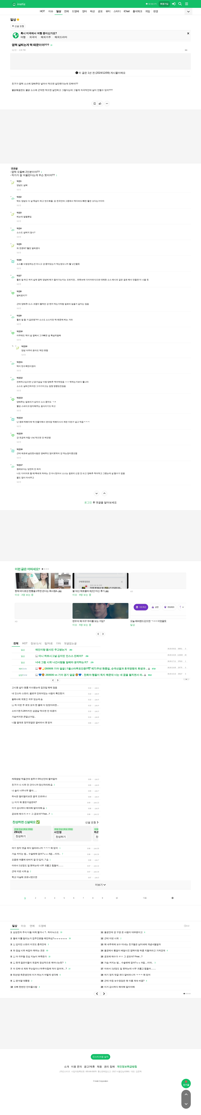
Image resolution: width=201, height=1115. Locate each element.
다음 (145, 898)
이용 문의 (76, 1066)
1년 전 (14, 50)
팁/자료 (49, 643)
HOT (42, 11)
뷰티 (108, 11)
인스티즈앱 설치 (100, 1056)
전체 (15, 643)
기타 (58, 643)
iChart (127, 11)
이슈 (50, 11)
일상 (58, 11)
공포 (100, 11)
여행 (23, 37)
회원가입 (164, 4)
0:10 (186, 926)
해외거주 (46, 37)
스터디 (117, 11)
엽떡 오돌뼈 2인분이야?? (25, 172)
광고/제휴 (89, 1066)
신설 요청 (18, 26)
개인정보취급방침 (127, 1066)
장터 (84, 11)
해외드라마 (61, 37)
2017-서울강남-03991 (121, 1071)
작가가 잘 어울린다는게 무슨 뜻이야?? (33, 175)
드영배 (75, 11)
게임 (147, 11)
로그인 (88, 502)
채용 (99, 1066)
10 (117, 898)
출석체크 (137, 11)
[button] (98, 634)
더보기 (100, 884)
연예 (66, 11)
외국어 (33, 37)
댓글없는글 (70, 643)
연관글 (14, 168)
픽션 (92, 11)
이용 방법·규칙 (151, 4)
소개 (66, 1066)
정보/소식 (36, 643)
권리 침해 (109, 1066)
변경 (155, 11)
